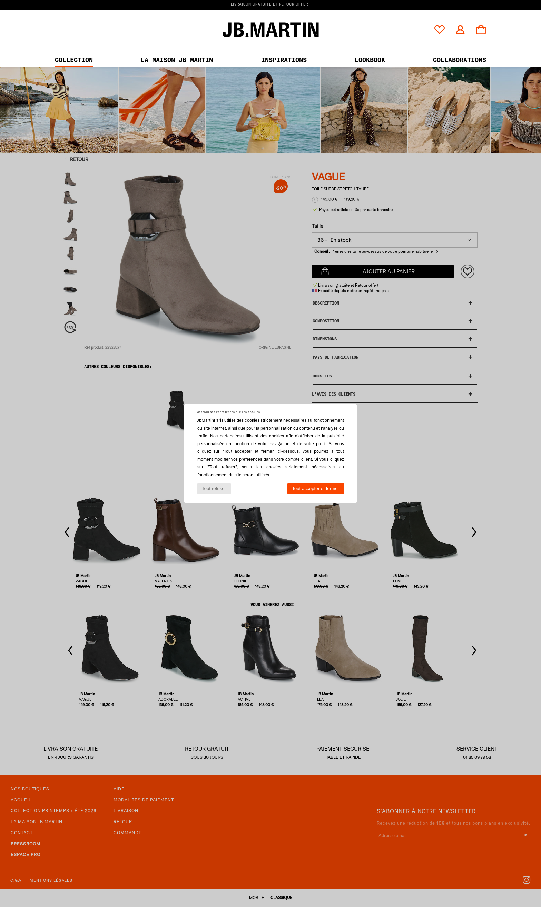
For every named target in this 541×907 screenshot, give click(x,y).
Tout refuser (214, 488)
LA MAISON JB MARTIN (177, 60)
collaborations (459, 60)
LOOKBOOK (370, 60)
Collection (74, 60)
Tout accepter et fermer (315, 488)
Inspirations (284, 60)
